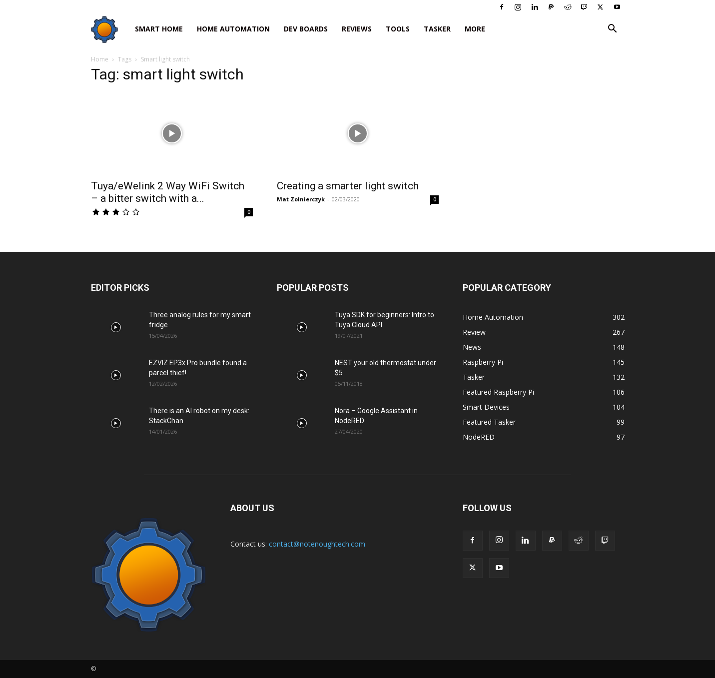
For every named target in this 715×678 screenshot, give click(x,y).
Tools (398, 28)
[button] (613, 29)
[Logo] (109, 29)
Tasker (437, 28)
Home (99, 59)
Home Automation (233, 28)
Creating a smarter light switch (348, 186)
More (475, 28)
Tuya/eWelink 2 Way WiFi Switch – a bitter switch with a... (167, 192)
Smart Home (159, 28)
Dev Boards (306, 28)
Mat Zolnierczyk (301, 199)
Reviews (357, 28)
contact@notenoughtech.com (317, 544)
